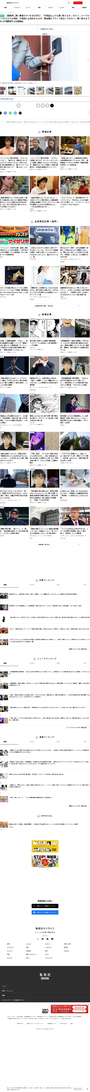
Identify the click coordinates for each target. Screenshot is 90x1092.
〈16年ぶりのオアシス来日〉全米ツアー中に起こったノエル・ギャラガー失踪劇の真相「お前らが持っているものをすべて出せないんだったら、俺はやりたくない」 (44, 252)
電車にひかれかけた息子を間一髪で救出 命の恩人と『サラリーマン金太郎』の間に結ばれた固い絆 (44, 418)
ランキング (17, 7)
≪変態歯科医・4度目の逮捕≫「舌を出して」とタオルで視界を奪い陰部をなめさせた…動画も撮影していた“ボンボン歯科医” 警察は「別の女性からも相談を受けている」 (74, 345)
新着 (5, 7)
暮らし (28, 957)
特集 (39, 7)
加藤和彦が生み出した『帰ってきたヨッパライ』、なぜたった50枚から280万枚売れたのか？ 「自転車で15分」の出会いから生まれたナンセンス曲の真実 (75, 291)
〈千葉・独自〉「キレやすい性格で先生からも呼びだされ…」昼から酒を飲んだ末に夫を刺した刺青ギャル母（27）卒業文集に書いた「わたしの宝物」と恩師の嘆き (44, 458)
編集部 (66, 947)
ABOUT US (20, 1023)
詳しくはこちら (78, 1088)
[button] (12, 91)
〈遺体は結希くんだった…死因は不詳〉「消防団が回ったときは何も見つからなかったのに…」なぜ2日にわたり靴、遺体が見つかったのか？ (47, 707)
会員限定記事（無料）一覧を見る (44, 306)
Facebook (5, 113)
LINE (10, 113)
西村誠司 (11, 827)
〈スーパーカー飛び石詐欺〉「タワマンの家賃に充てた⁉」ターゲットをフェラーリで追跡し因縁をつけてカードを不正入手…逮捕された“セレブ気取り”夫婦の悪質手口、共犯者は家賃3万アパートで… (44, 162)
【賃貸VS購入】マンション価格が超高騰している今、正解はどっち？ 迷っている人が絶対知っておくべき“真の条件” (44, 531)
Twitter (38, 939)
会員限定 (84, 7)
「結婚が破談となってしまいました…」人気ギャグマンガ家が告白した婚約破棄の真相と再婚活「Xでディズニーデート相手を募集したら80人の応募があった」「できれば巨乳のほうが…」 (44, 202)
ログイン (78, 3)
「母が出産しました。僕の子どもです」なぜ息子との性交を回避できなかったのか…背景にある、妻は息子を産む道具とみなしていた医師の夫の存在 (49, 617)
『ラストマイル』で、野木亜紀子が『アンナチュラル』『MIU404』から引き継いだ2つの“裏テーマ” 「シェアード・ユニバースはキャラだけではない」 (75, 201)
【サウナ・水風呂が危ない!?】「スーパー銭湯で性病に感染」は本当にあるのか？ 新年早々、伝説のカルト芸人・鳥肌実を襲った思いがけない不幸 (49, 629)
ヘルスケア (48, 947)
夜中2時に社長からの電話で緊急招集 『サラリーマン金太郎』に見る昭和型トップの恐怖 (44, 343)
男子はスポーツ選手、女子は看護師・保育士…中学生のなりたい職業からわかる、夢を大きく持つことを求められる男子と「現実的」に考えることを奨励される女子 (74, 252)
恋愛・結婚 (67, 944)
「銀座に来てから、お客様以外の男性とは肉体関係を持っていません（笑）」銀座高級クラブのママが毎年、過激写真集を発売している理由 (74, 161)
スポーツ (47, 944)
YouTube (47, 939)
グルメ (47, 954)
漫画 (73, 7)
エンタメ (61, 7)
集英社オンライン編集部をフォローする (46, 906)
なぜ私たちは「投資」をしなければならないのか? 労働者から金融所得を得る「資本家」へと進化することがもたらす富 (74, 494)
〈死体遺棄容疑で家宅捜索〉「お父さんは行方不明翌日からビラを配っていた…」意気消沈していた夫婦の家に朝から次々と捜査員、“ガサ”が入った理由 (74, 381)
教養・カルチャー (64, 156)
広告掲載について (51, 1023)
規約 (72, 1023)
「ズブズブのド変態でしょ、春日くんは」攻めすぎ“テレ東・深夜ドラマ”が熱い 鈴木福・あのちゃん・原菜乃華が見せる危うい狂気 (74, 457)
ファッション (49, 957)
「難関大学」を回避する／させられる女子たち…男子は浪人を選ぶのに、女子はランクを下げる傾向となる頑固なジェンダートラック (44, 291)
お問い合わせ (63, 1023)
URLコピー (20, 113)
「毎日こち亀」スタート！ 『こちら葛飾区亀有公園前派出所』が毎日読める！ (30, 797)
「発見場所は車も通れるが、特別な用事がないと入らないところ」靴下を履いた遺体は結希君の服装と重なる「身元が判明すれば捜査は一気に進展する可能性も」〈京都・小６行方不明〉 (44, 495)
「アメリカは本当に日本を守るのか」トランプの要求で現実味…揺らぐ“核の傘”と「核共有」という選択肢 (74, 531)
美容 (46, 950)
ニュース (28, 7)
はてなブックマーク (15, 113)
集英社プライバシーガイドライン (35, 1023)
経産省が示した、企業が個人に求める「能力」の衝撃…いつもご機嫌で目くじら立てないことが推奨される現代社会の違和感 (44, 381)
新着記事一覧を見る (44, 544)
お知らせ (66, 950)
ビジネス (50, 7)
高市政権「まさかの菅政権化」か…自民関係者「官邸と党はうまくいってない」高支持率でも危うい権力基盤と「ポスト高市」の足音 (74, 419)
